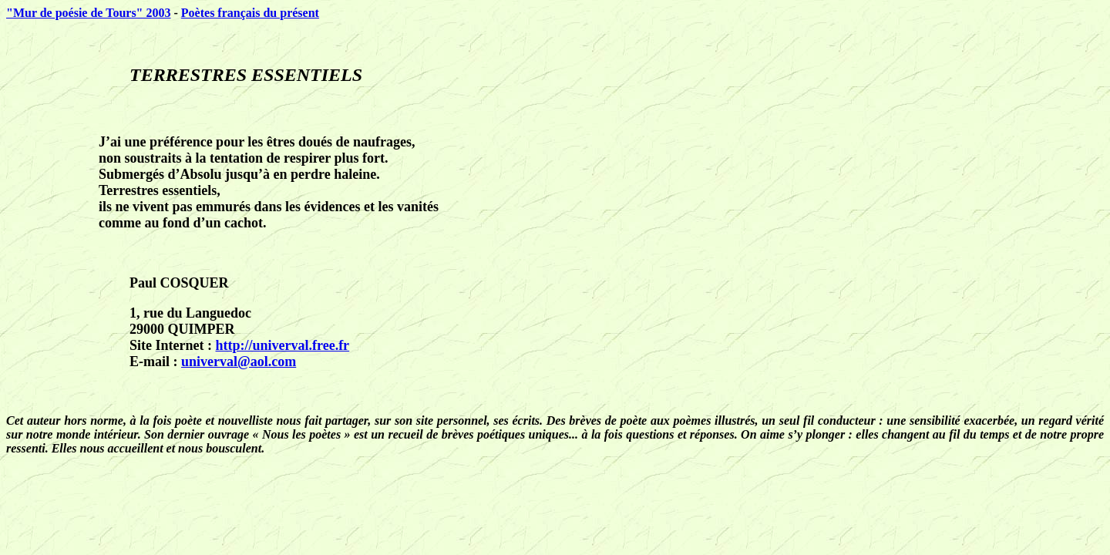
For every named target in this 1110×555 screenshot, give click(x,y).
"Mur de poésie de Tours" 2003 (88, 12)
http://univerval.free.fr (282, 345)
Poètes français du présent (250, 12)
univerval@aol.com (238, 361)
